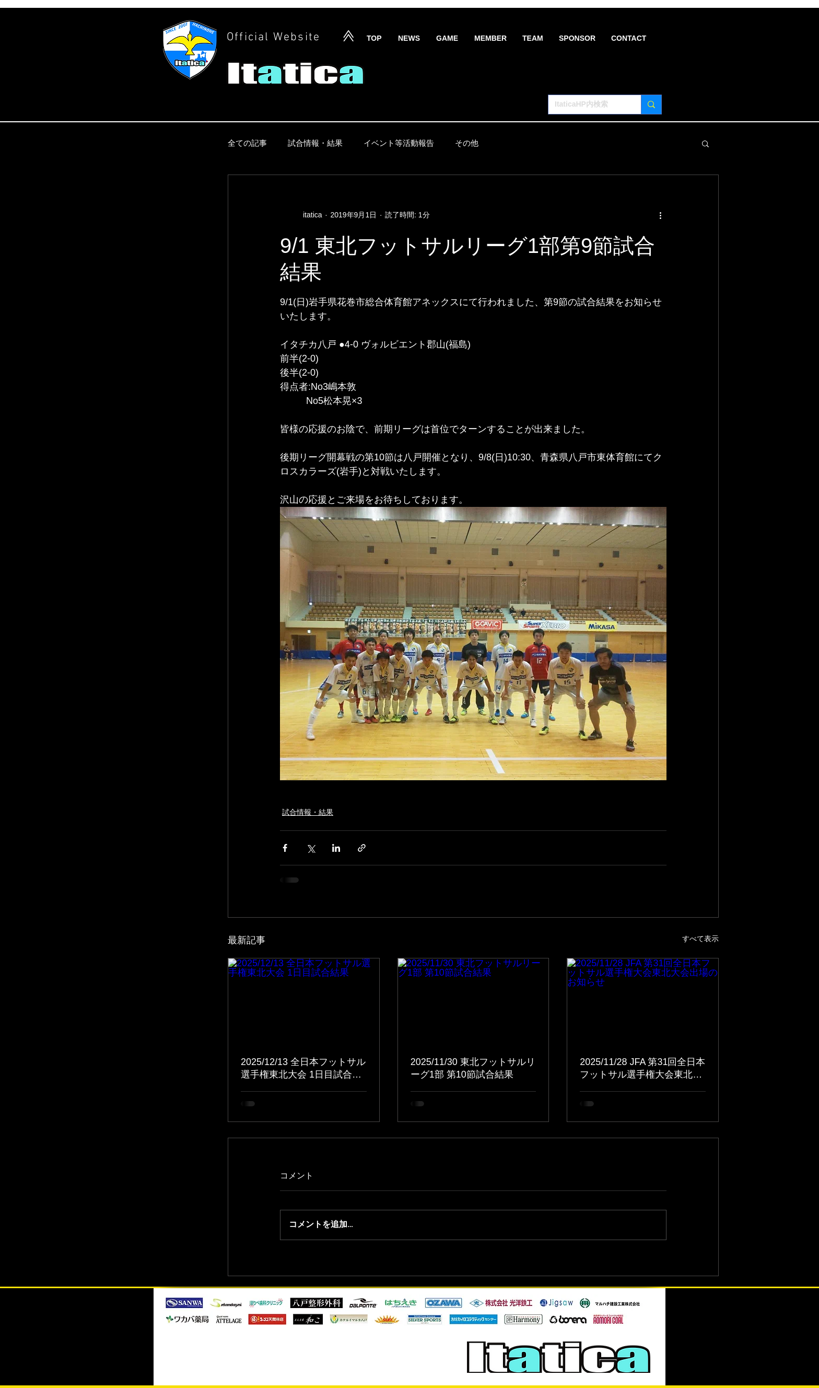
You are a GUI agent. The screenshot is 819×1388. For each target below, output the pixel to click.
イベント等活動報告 (399, 142)
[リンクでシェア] (362, 848)
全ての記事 (247, 142)
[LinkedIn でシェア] (336, 848)
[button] (705, 143)
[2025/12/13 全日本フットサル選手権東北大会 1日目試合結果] (303, 1000)
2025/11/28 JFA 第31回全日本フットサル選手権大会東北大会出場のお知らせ (642, 1069)
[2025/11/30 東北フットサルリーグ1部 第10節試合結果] (473, 1000)
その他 (466, 142)
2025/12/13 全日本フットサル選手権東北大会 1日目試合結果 (303, 1069)
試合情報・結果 (315, 142)
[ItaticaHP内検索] (587, 104)
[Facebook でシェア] (285, 848)
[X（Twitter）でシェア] (310, 848)
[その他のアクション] (660, 215)
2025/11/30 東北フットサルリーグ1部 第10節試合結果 (473, 1068)
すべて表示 (700, 938)
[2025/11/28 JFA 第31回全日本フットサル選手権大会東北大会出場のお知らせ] (642, 1000)
